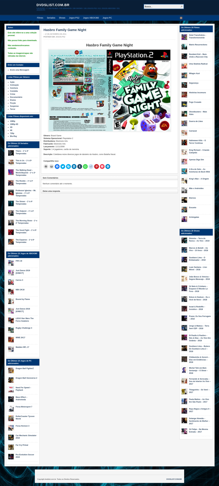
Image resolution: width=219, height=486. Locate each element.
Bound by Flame (23, 299)
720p (12, 133)
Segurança (193, 83)
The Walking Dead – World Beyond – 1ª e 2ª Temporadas (25, 172)
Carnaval (193, 131)
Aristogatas (194, 217)
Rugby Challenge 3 (24, 328)
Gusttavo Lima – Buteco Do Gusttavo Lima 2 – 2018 (199, 348)
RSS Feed (181, 18)
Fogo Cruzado (195, 102)
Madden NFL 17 (22, 347)
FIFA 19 (19, 261)
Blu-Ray (13, 136)
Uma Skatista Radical (198, 64)
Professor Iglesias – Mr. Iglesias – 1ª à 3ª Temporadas (26, 193)
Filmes (40, 18)
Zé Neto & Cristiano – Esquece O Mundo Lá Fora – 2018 (198, 289)
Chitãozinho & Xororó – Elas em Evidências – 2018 (199, 359)
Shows (62, 18)
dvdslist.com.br (53, 5)
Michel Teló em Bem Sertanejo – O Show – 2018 (198, 370)
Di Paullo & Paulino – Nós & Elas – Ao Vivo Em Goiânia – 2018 (200, 338)
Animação (14, 85)
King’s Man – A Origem (199, 179)
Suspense (14, 106)
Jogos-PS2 (74, 18)
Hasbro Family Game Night (64, 30)
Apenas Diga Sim (196, 160)
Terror (12, 109)
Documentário (16, 97)
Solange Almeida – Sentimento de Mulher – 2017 (199, 421)
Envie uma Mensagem (19, 70)
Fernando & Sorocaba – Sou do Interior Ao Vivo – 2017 (200, 381)
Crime (12, 94)
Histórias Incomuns (197, 93)
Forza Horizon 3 (22, 426)
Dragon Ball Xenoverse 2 (26, 378)
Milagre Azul (194, 73)
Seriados (51, 18)
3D (11, 127)
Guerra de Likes (196, 121)
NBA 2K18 (20, 290)
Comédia (14, 91)
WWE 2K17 (20, 338)
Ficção (13, 103)
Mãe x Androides (196, 188)
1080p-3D (14, 124)
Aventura (14, 88)
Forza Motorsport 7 (24, 407)
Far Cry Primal (22, 445)
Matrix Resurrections (198, 45)
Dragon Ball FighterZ (25, 368)
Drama (13, 100)
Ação (12, 82)
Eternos (192, 198)
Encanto (192, 208)
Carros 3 (19, 280)
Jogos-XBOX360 (91, 18)
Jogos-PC (107, 18)
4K (11, 130)
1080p (12, 121)
